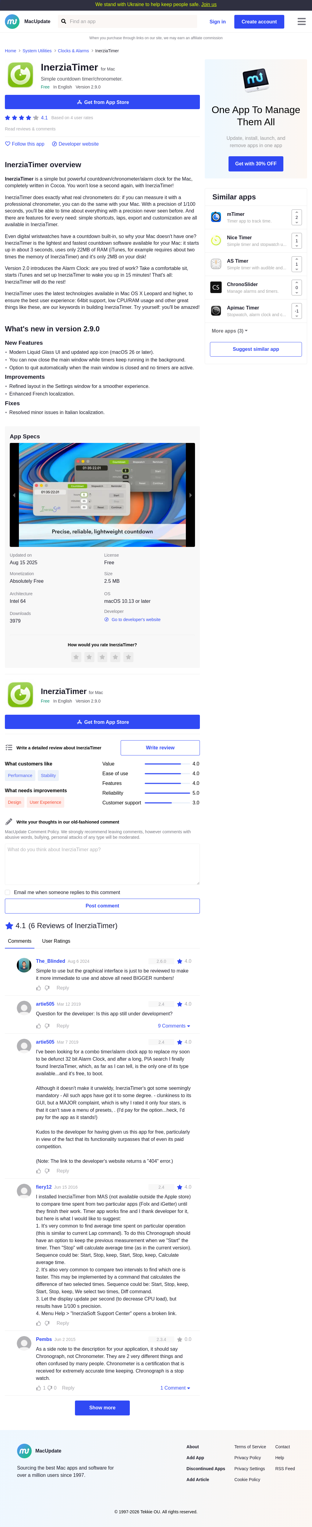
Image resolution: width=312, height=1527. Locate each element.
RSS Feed (285, 1468)
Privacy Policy (247, 1457)
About (192, 1446)
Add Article (197, 1479)
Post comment (102, 906)
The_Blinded (50, 961)
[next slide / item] (190, 495)
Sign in (218, 22)
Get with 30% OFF (256, 164)
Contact (282, 1446)
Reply (63, 988)
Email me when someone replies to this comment (67, 892)
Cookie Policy (247, 1479)
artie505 (45, 1004)
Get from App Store (102, 102)
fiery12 (44, 1187)
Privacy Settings (249, 1468)
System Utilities (37, 51)
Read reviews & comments (30, 129)
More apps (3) (227, 331)
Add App (195, 1457)
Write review (160, 747)
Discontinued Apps (205, 1468)
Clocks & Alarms (73, 51)
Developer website (75, 144)
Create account (259, 22)
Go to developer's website (132, 619)
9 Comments (174, 1025)
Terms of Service (250, 1446)
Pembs (44, 1339)
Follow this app (24, 144)
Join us (209, 4)
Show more (102, 1407)
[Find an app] (63, 21)
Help (279, 1457)
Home (10, 51)
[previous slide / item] (14, 495)
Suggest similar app (256, 349)
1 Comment (175, 1387)
